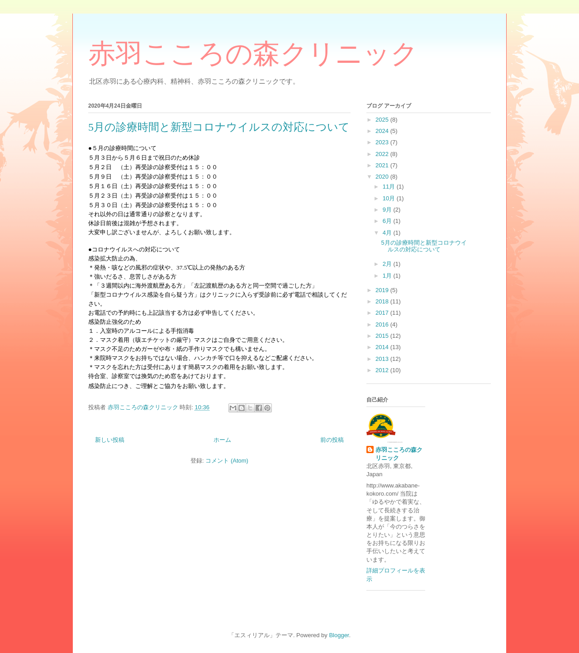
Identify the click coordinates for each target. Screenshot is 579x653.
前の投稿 (332, 439)
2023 (382, 142)
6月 (388, 221)
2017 (382, 312)
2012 (382, 370)
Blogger (339, 635)
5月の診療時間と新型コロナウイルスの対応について (219, 127)
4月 (388, 232)
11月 (390, 186)
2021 (382, 165)
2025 (382, 119)
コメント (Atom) (226, 460)
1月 (388, 275)
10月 (390, 198)
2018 (382, 301)
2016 (382, 324)
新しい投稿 (109, 439)
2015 (382, 335)
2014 (382, 347)
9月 (388, 209)
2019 (382, 290)
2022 (382, 154)
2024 (382, 131)
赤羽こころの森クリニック (253, 54)
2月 (388, 263)
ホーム (222, 439)
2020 (382, 176)
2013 (382, 358)
